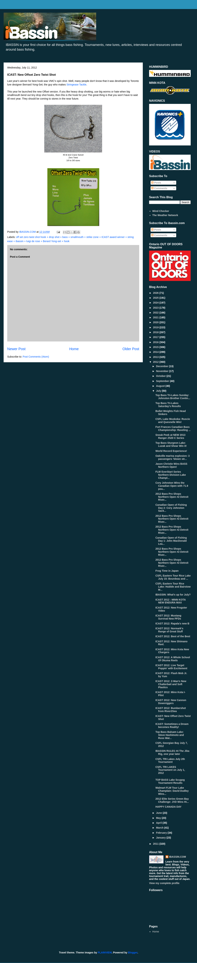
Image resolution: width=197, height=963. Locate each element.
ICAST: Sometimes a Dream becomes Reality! (172, 725)
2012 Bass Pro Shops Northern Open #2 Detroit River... (171, 496)
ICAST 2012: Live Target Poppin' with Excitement (171, 667)
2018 (156, 332)
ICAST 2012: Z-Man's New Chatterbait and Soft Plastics (170, 684)
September (163, 381)
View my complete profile (164, 883)
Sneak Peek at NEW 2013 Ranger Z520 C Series (170, 436)
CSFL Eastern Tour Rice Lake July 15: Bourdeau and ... (173, 577)
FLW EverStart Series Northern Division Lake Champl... (170, 474)
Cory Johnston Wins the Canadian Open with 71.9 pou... (171, 485)
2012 (156, 361)
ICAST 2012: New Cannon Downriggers (170, 702)
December (162, 366)
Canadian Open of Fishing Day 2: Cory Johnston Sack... (171, 507)
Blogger (132, 952)
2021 (156, 317)
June (159, 812)
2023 (156, 307)
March (160, 827)
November (162, 371)
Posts (156, 182)
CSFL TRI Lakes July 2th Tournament (170, 761)
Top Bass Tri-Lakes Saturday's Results (168, 405)
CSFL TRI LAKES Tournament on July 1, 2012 (170, 770)
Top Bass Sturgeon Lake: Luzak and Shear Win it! (171, 444)
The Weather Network (165, 215)
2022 (156, 312)
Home (74, 349)
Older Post (130, 349)
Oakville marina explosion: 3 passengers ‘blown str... (172, 457)
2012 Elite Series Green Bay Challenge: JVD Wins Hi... (172, 800)
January (161, 837)
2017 (156, 337)
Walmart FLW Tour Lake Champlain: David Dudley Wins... (172, 790)
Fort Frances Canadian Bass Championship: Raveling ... (173, 428)
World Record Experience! (171, 451)
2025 (156, 297)
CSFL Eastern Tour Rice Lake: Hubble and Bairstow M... (173, 586)
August (160, 385)
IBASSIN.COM (28, 231)
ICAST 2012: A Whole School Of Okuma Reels (172, 659)
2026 (156, 292)
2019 (156, 327)
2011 (156, 843)
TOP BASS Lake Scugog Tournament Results (170, 781)
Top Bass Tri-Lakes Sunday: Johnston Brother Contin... (172, 397)
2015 (156, 347)
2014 (156, 352)
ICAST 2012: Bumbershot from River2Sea (170, 710)
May (159, 817)
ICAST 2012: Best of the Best (172, 636)
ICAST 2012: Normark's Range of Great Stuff (169, 630)
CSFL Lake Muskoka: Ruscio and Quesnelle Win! (172, 421)
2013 (156, 357)
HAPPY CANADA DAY (168, 806)
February (162, 832)
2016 (156, 342)
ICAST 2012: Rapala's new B (172, 623)
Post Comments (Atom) (36, 356)
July (159, 390)
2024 (156, 302)
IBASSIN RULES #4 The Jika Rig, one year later (172, 752)
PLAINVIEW (105, 952)
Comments (159, 188)
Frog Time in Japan (167, 570)
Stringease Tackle (76, 84)
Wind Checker (160, 211)
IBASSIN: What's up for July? (173, 594)
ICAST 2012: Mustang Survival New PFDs (168, 617)
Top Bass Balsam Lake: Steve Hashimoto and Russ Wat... (169, 735)
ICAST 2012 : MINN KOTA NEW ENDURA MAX (170, 601)
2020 (156, 322)
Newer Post (16, 349)
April (159, 822)
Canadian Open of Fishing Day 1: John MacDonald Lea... (171, 540)
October (161, 376)
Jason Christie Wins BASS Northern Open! (171, 465)
